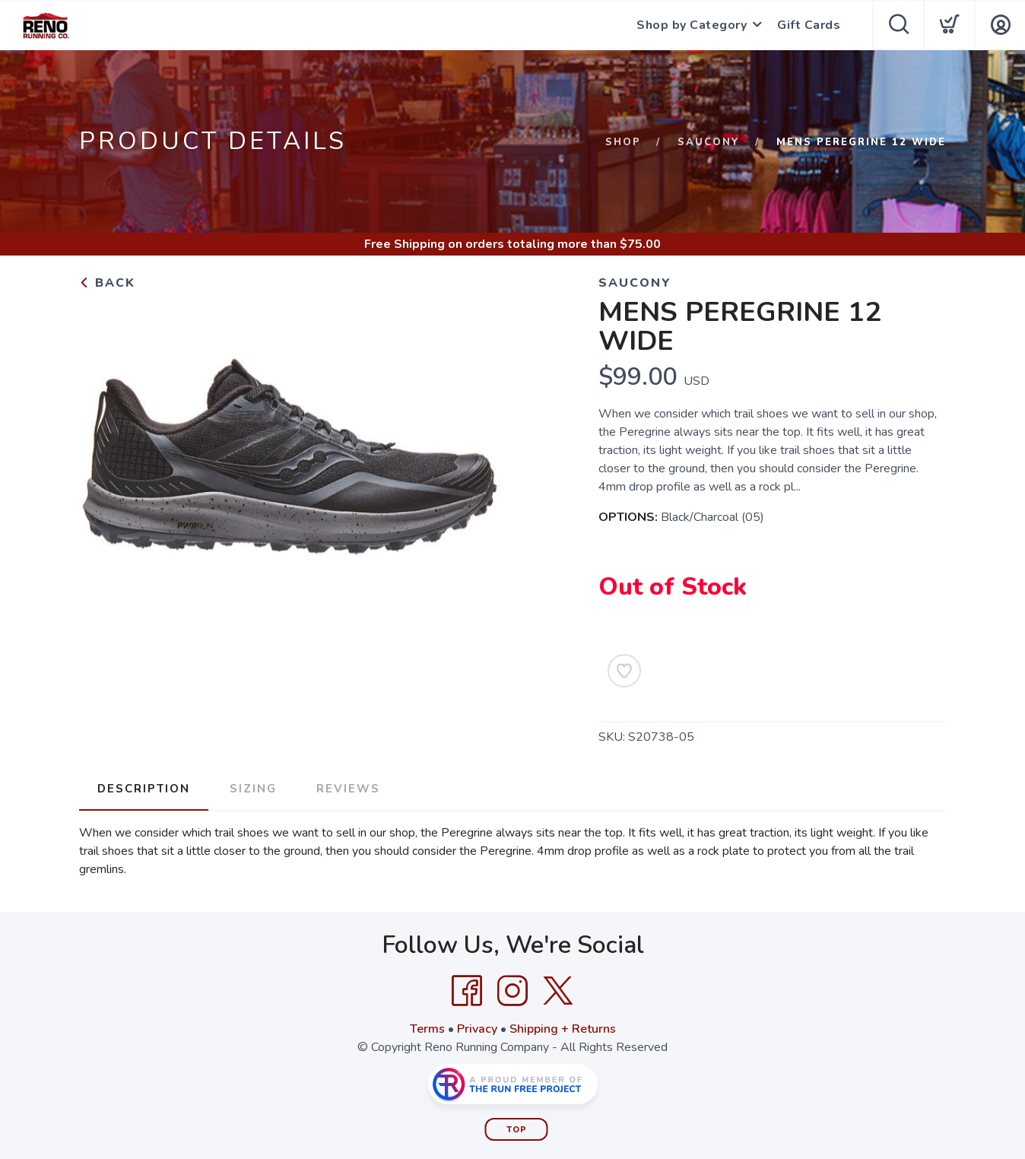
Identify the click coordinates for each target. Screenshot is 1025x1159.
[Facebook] (467, 991)
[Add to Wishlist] (624, 670)
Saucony (709, 142)
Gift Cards (808, 25)
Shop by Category (691, 25)
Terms (427, 1029)
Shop (623, 142)
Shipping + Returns (562, 1029)
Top (516, 1129)
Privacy (477, 1029)
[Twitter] (558, 991)
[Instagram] (512, 991)
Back (107, 283)
